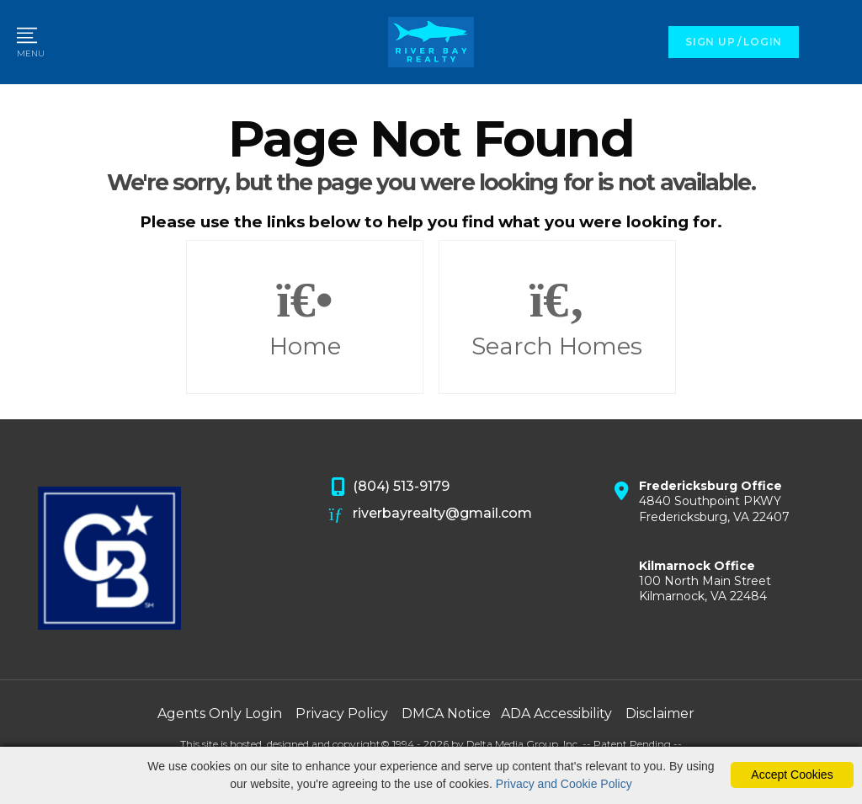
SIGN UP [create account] (710, 41)
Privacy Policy (341, 713)
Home (305, 317)
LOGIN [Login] (762, 41)
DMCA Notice (446, 713)
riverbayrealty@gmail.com (431, 514)
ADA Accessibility (556, 713)
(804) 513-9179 (390, 487)
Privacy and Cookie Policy (564, 784)
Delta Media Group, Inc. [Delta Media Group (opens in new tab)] (523, 743)
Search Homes (557, 317)
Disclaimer (659, 713)
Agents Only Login (219, 713)
